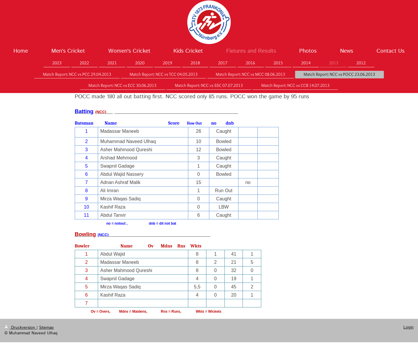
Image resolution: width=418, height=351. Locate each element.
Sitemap (46, 328)
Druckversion (20, 328)
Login (408, 327)
